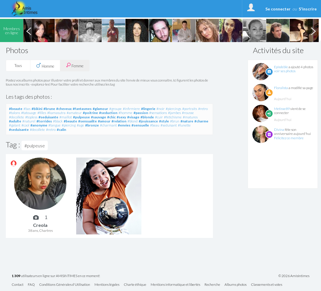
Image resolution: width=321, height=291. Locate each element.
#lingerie (148, 108)
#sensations (158, 113)
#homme (125, 113)
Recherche (212, 285)
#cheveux (64, 108)
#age (80, 125)
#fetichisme (173, 117)
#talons (14, 113)
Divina (279, 129)
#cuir (159, 117)
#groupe (115, 108)
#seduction (108, 113)
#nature (186, 121)
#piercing (69, 125)
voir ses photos (285, 71)
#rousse (188, 113)
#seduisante (48, 117)
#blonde (147, 117)
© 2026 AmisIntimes (293, 276)
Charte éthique (135, 285)
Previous (28, 30)
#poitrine (90, 113)
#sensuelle (140, 125)
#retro (203, 108)
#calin (61, 129)
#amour (104, 121)
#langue (54, 125)
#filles (41, 113)
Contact (17, 285)
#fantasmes (82, 108)
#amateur (74, 113)
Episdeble (281, 67)
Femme (74, 65)
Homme (45, 65)
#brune (49, 108)
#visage (133, 117)
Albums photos (236, 285)
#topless (31, 117)
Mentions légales (106, 285)
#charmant (108, 125)
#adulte (15, 121)
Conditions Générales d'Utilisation (64, 285)
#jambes (174, 113)
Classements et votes (266, 285)
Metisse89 (282, 108)
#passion (141, 113)
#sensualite (87, 121)
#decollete (16, 117)
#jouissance (148, 121)
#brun (174, 121)
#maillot (65, 117)
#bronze (92, 125)
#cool (25, 125)
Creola (40, 225)
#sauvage (98, 117)
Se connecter (278, 8)
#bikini (37, 108)
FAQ (31, 285)
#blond (132, 121)
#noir (160, 108)
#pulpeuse (81, 117)
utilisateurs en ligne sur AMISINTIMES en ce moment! (56, 276)
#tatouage (28, 113)
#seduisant (168, 125)
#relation (119, 121)
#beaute (15, 108)
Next (313, 30)
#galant (14, 125)
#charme (201, 121)
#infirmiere (131, 108)
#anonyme (38, 125)
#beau (154, 125)
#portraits (189, 108)
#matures (190, 117)
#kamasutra (56, 113)
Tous (18, 65)
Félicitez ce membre (289, 138)
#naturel (28, 121)
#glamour (100, 108)
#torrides (44, 121)
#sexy (121, 117)
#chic (111, 117)
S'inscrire (308, 8)
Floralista (281, 88)
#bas (26, 108)
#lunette (184, 125)
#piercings (173, 108)
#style (164, 121)
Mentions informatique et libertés (175, 285)
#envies (124, 125)
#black (58, 121)
